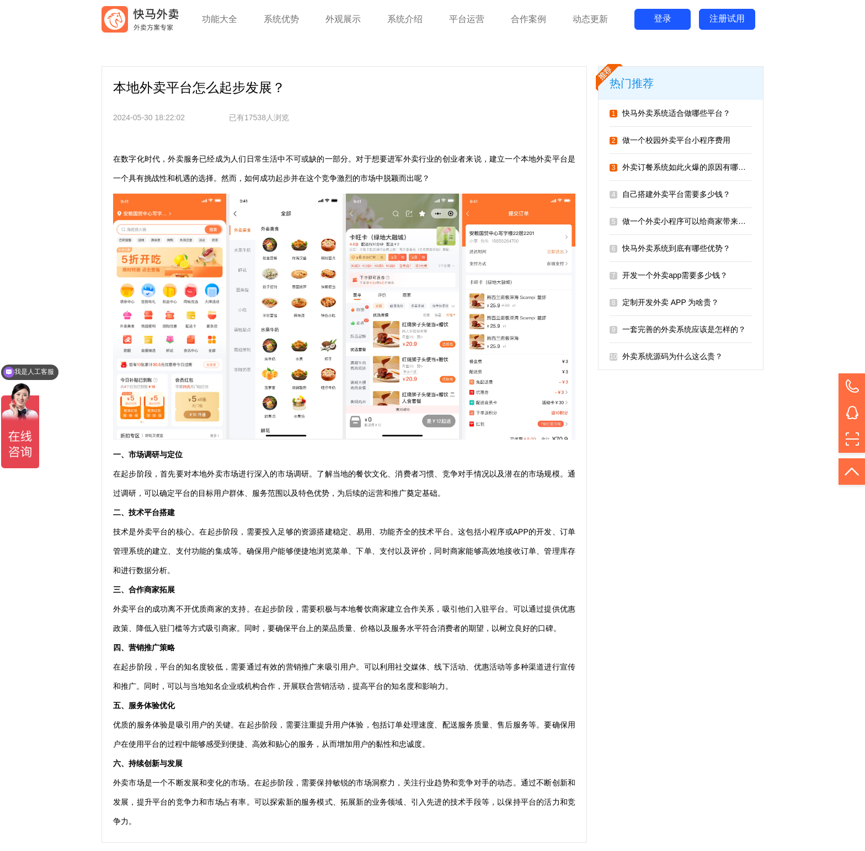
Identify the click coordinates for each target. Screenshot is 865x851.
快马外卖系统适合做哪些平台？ (670, 113)
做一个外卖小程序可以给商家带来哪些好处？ (693, 221)
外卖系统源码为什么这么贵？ (666, 356)
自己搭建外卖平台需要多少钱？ (670, 194)
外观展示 (343, 19)
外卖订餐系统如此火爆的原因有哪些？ (682, 167)
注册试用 (727, 18)
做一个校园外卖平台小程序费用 (670, 140)
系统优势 (281, 19)
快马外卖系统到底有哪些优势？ (670, 248)
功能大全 (219, 19)
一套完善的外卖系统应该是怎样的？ (678, 329)
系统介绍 (405, 19)
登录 (662, 18)
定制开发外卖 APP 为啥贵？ (664, 302)
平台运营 (466, 19)
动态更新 (590, 19)
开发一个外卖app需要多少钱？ (669, 275)
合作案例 (528, 19)
